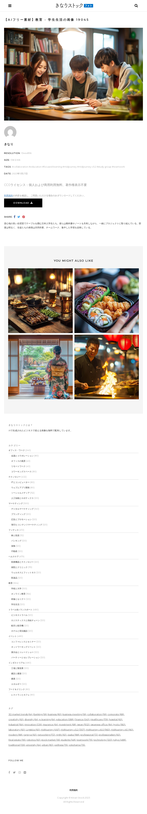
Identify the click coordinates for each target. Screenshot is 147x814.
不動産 (14, 551)
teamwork (119, 166)
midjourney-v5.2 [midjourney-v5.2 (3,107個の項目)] (73, 729)
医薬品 (14, 577)
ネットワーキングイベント (23, 647)
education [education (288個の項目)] (65, 719)
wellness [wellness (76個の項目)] (61, 745)
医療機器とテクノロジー (22, 562)
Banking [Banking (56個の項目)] (40, 714)
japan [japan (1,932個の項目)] (83, 724)
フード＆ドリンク (16, 689)
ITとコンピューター (20, 482)
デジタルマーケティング (22, 509)
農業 (13, 678)
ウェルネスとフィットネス (23, 572)
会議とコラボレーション (22, 455)
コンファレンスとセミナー (23, 641)
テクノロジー (14, 477)
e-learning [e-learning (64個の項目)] (47, 719)
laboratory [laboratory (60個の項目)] (16, 729)
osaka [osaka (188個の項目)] (73, 734)
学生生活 (15, 604)
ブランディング (18, 514)
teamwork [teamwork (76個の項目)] (84, 739)
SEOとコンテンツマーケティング (26, 524)
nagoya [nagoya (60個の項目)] (30, 734)
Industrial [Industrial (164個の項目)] (15, 724)
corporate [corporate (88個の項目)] (116, 714)
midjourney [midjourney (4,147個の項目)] (50, 729)
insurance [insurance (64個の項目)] (50, 724)
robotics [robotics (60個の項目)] (33, 739)
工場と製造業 (17, 668)
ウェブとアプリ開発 (20, 487)
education (36, 166)
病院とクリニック (19, 567)
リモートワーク (18, 466)
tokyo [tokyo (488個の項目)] (119, 739)
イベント (12, 636)
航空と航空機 (17, 625)
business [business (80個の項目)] (55, 714)
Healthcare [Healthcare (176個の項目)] (99, 719)
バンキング (16, 540)
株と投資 (15, 535)
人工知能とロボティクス (22, 498)
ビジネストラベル (19, 615)
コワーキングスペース (21, 471)
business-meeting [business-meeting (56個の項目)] (74, 714)
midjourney (70, 166)
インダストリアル (16, 662)
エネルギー (16, 684)
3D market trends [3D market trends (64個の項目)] (20, 714)
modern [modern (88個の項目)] (15, 734)
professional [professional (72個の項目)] (89, 734)
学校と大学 (16, 588)
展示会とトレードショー (22, 652)
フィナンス (13, 530)
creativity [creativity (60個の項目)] (15, 719)
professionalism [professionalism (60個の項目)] (109, 734)
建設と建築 (16, 673)
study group (104, 166)
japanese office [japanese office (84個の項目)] (101, 724)
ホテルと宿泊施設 (19, 631)
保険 (13, 546)
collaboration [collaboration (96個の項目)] (97, 714)
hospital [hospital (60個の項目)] (115, 719)
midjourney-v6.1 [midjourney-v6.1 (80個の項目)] (122, 729)
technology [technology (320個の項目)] (102, 739)
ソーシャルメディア (20, 493)
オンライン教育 (18, 593)
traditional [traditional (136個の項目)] (16, 745)
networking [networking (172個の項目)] (46, 734)
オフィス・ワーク (16, 450)
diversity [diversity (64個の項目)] (31, 719)
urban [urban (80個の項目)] (47, 745)
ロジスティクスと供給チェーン (25, 620)
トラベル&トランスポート (20, 609)
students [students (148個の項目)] (68, 739)
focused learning (53, 166)
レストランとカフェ (20, 694)
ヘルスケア (13, 556)
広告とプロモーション (21, 519)
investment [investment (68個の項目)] (67, 724)
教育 (10, 583)
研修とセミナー (18, 599)
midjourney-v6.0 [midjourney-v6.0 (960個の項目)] (98, 729)
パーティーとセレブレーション (25, 657)
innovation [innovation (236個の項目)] (33, 724)
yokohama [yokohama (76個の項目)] (77, 745)
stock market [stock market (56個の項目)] (50, 739)
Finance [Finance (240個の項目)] (82, 719)
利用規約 (8, 195)
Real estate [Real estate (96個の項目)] (16, 739)
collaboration (20, 166)
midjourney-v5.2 (87, 166)
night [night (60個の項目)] (61, 734)
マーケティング (15, 503)
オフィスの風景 (18, 461)
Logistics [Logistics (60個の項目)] (33, 729)
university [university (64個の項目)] (33, 745)
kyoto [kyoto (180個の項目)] (119, 724)
